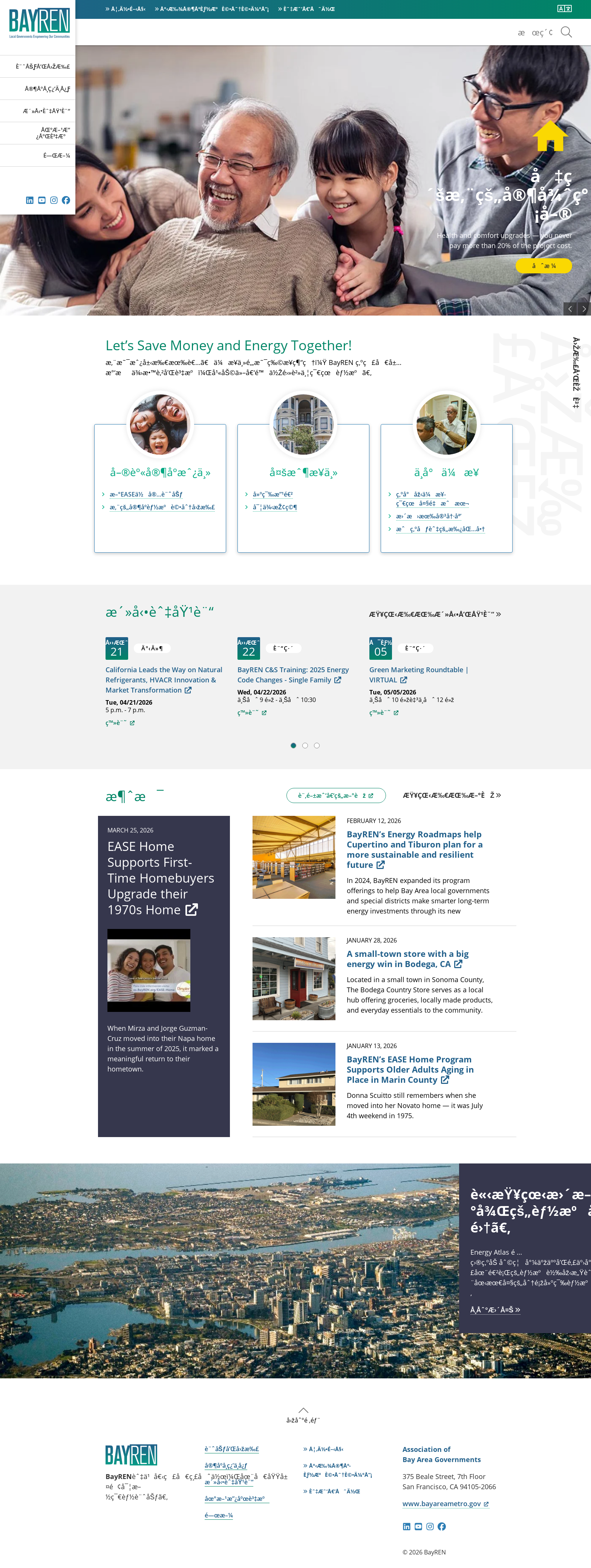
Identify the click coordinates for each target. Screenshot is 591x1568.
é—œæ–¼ (56, 155)
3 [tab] (317, 745)
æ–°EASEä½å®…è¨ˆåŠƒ (146, 494)
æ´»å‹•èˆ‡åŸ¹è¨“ (46, 111)
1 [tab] (293, 745)
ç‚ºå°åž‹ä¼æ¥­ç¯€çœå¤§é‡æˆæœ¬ (432, 498)
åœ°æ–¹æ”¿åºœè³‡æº (53, 133)
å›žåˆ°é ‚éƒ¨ (303, 1420)
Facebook (66, 200)
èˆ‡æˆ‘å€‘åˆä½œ (309, 8)
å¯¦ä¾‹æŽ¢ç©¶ (275, 507)
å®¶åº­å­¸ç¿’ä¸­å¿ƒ (47, 88)
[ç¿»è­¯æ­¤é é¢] (564, 8)
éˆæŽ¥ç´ (30, 200)
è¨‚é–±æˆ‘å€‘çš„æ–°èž (336, 795)
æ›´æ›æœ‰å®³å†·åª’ (428, 516)
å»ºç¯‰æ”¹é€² (273, 494)
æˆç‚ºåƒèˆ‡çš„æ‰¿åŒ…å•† (440, 529)
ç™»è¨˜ (121, 722)
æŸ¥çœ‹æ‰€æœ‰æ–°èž (448, 795)
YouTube (42, 200)
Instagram (54, 200)
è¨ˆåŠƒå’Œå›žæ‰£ (43, 66)
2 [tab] (305, 745)
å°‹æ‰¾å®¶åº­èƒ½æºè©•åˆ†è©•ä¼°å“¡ (214, 8)
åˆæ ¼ (544, 266)
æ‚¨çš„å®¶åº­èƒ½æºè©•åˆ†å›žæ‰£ (162, 507)
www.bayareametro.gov (446, 1503)
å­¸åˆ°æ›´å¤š (491, 1309)
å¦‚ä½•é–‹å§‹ (128, 8)
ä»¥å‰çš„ (570, 309)
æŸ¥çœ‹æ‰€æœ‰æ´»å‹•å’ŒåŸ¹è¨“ (431, 614)
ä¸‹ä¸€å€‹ (584, 309)
